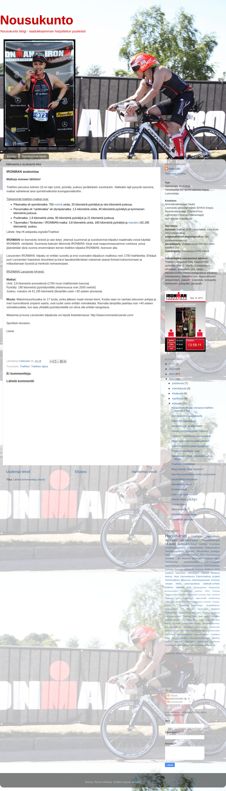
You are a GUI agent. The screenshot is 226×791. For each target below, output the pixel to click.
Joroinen (216, 595)
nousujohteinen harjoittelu (207, 634)
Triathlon (25, 366)
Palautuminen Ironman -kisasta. (205, 602)
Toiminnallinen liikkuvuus (178, 580)
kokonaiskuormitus (211, 623)
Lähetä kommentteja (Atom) (29, 479)
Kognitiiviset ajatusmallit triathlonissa (201, 598)
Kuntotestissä (179, 489)
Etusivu (11, 156)
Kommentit (174, 701)
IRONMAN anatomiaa (183, 514)
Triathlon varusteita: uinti (185, 451)
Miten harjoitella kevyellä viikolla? (190, 441)
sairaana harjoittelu (184, 641)
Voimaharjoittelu (172, 620)
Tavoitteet (215, 609)
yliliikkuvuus (209, 645)
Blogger (136, 782)
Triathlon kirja (190, 616)
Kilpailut (205, 573)
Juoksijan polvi (172, 598)
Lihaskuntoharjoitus (175, 547)
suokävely (215, 641)
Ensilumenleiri (171, 591)
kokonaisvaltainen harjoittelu (179, 627)
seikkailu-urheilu (211, 583)
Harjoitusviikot (171, 595)
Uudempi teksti (18, 472)
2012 (172, 379)
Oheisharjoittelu (195, 547)
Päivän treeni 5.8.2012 (184, 499)
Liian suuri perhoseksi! (184, 494)
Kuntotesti (214, 544)
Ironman (169, 569)
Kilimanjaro (193, 573)
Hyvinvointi (193, 595)
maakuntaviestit (172, 631)
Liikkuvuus (170, 602)
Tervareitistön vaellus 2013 (177, 613)
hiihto (178, 583)
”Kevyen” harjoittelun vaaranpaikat (191, 436)
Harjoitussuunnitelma (192, 565)
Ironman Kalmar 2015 (192, 554)
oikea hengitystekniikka (176, 638)
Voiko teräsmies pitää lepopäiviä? (190, 446)
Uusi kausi (204, 616)
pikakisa (216, 638)
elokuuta (177, 403)
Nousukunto (36, 20)
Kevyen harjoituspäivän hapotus (189, 431)
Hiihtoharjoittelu (212, 565)
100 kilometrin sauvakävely (187, 416)
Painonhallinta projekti (208, 576)
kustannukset (201, 627)
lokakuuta (178, 393)
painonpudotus (192, 583)
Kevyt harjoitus (199, 544)
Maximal (186, 558)
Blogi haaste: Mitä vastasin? (187, 469)
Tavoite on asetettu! (182, 519)
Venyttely (215, 616)
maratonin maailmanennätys (193, 631)
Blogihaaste (214, 587)
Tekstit (172, 695)
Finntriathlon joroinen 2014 (195, 591)
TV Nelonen (187, 609)
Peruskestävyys (211, 540)
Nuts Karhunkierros (184, 576)
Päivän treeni (179, 504)
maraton (133, 222)
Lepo (178, 558)
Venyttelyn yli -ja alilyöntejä (186, 426)
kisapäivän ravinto (192, 623)
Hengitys (183, 595)
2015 (172, 363)
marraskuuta (179, 388)
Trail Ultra (196, 613)
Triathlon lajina (39, 366)
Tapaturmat (202, 609)
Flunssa (216, 591)
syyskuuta (178, 398)
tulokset (200, 645)
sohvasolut (202, 641)
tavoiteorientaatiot (173, 645)
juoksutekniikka (213, 620)
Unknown (174, 168)
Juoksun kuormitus (175, 573)
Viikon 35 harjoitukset (183, 421)
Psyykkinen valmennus (191, 605)
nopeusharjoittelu (184, 634)
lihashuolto (215, 627)
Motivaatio (197, 558)
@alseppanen (200, 587)
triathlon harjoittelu (205, 536)
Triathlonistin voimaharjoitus (182, 562)
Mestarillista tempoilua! (184, 479)
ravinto (168, 641)
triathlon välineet (174, 587)
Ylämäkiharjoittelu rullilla (192, 620)
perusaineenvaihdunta (200, 638)
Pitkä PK (170, 605)
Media (178, 602)
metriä (58, 204)
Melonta (185, 602)
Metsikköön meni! (181, 484)
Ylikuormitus (202, 551)
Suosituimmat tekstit (34, 156)
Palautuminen (213, 547)
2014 (172, 368)
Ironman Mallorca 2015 (207, 569)
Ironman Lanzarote (184, 569)
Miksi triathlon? (180, 509)
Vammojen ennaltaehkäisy (181, 540)
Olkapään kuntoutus (177, 544)
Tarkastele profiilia (175, 173)
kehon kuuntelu (172, 623)
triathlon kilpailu (189, 645)
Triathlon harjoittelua (183, 464)
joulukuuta (178, 383)
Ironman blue (205, 595)
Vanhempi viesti (144, 472)
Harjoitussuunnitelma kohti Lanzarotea (193, 474)
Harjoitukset (176, 536)
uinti (189, 587)
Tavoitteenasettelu (174, 551)
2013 (172, 373)
